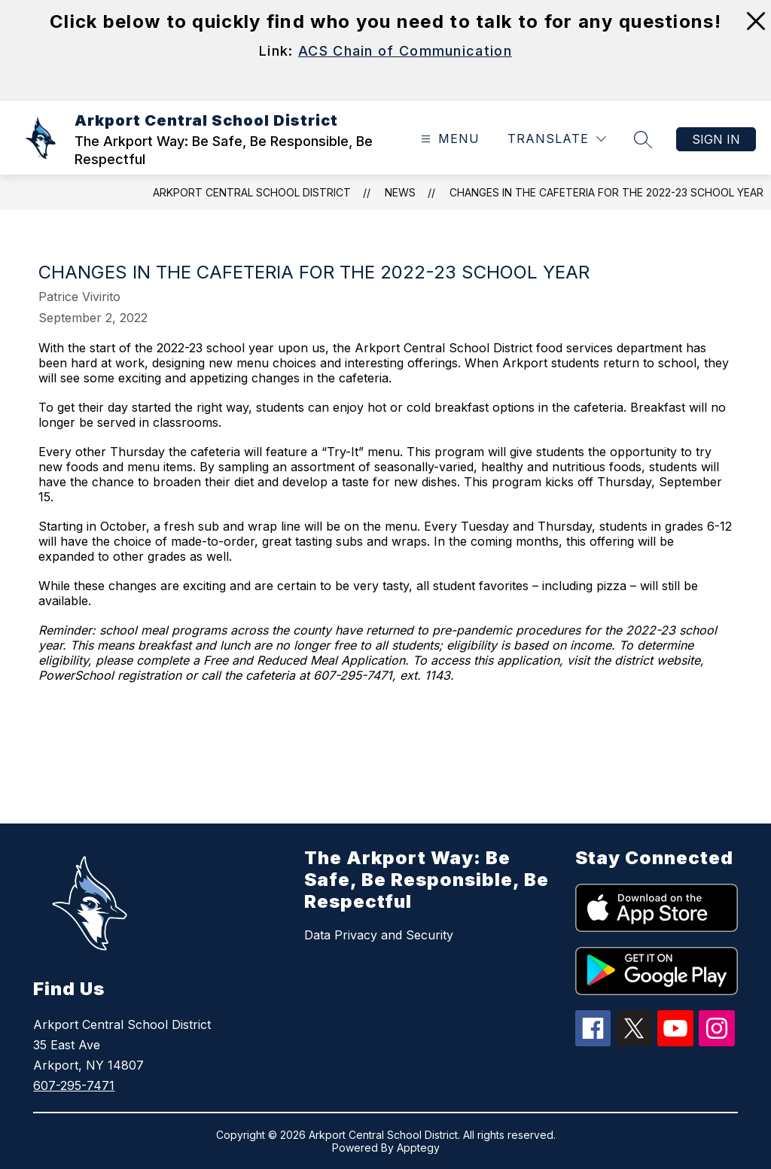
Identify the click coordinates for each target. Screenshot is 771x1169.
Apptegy (418, 1147)
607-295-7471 (73, 1085)
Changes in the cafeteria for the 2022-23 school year (606, 192)
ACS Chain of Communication (405, 51)
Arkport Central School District (252, 192)
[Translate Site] (557, 138)
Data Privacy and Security (378, 934)
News (400, 192)
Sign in (716, 139)
